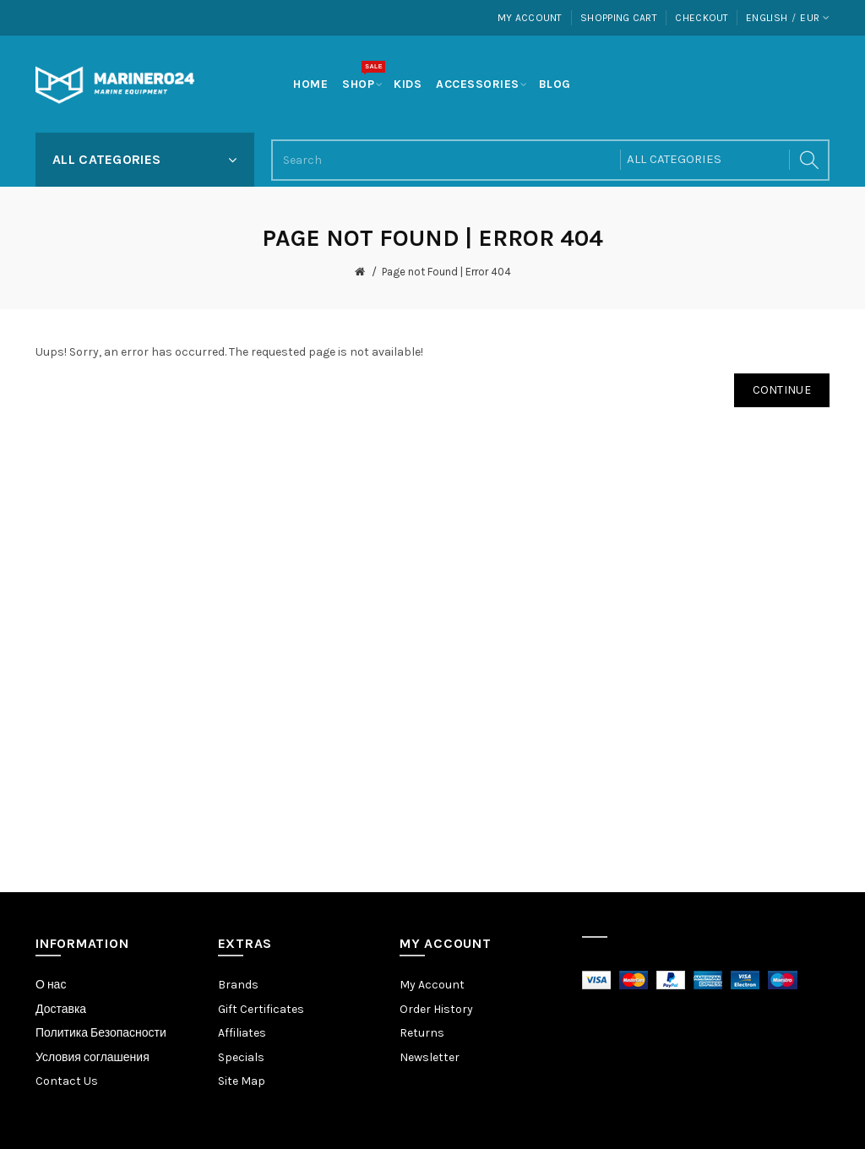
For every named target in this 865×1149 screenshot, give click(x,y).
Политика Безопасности (100, 1033)
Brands (238, 984)
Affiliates (242, 1033)
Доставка (60, 1009)
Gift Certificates (261, 1009)
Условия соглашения (92, 1057)
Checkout (701, 18)
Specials (241, 1057)
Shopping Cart (618, 18)
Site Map (241, 1081)
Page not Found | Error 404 (446, 271)
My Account (530, 18)
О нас (50, 984)
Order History (436, 1009)
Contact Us (66, 1081)
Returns (422, 1033)
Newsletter (430, 1057)
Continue (782, 390)
